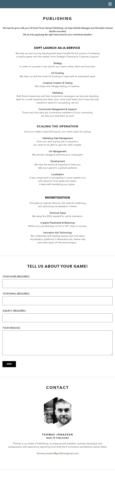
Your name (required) (15, 277)
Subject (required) (14, 311)
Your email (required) (15, 294)
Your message (11, 328)
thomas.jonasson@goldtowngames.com (57, 453)
